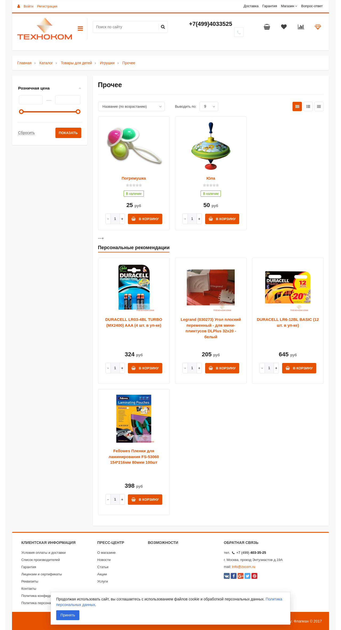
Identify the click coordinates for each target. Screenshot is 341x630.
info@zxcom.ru (243, 567)
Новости (104, 560)
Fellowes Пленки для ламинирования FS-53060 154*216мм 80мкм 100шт (133, 457)
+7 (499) (249, 553)
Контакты (28, 589)
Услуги (102, 581)
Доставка (251, 6)
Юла (210, 178)
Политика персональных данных (47, 603)
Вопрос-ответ (312, 6)
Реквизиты (29, 581)
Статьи (102, 567)
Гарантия (269, 6)
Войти (28, 6)
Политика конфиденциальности (46, 596)
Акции (102, 574)
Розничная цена (34, 88)
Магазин (287, 6)
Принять (67, 615)
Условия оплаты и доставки (43, 553)
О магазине (106, 553)
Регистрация (47, 6)
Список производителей (40, 560)
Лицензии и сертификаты (41, 574)
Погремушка (134, 178)
